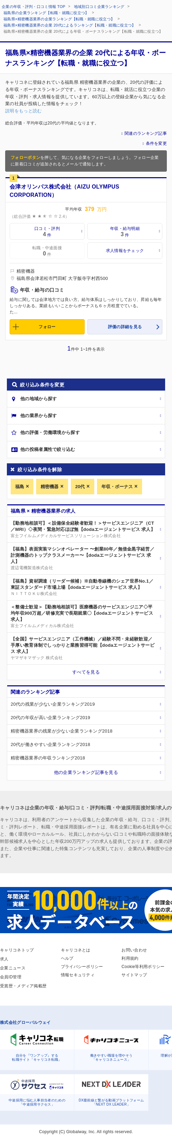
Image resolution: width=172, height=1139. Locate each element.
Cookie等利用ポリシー (142, 966)
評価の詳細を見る (125, 326)
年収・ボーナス (117, 486)
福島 (19, 486)
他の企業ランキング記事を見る (86, 772)
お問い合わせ (134, 950)
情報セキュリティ (78, 974)
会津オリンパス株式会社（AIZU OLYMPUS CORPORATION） (64, 191)
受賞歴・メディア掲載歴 (23, 986)
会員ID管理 (10, 977)
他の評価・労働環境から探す (50, 432)
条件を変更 (156, 143)
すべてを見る (86, 672)
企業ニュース (12, 968)
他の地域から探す (38, 398)
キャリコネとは (75, 950)
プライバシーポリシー (82, 966)
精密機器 (49, 486)
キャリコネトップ (17, 950)
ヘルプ (67, 958)
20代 (80, 486)
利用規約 (129, 958)
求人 (4, 959)
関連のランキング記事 (146, 133)
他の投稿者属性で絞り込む (47, 449)
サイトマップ (134, 974)
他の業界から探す (38, 415)
